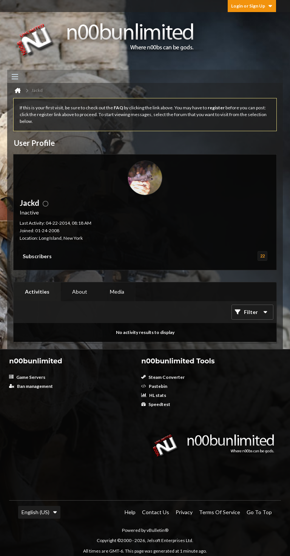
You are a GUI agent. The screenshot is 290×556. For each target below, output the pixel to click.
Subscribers (37, 256)
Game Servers (27, 377)
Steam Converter (163, 377)
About (79, 291)
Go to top (259, 512)
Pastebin (154, 386)
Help (130, 512)
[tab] (37, 291)
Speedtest (155, 404)
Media (117, 291)
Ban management (31, 386)
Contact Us (155, 512)
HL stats (153, 395)
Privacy (184, 512)
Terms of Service (219, 512)
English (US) (39, 512)
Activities (37, 291)
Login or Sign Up (252, 6)
